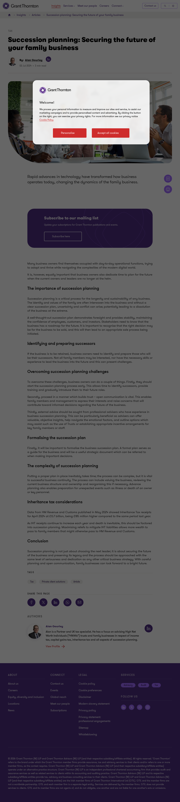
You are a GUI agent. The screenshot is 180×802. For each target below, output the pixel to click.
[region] (91, 112)
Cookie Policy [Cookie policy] (46, 119)
